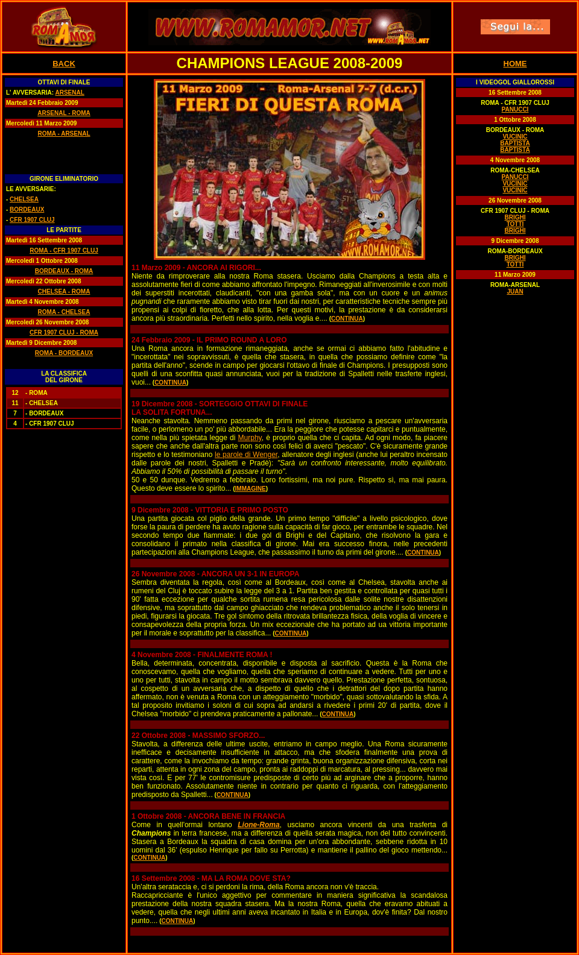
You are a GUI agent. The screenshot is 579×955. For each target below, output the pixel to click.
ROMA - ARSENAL (63, 133)
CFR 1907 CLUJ (32, 219)
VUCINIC (514, 136)
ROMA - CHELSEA (64, 312)
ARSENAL (69, 92)
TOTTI (515, 224)
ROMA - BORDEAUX (64, 353)
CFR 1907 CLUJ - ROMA (64, 332)
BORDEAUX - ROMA (64, 271)
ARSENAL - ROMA (63, 113)
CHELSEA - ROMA (64, 291)
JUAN (515, 291)
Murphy (250, 437)
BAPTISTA (515, 143)
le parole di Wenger (246, 454)
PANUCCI (515, 109)
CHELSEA (24, 199)
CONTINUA (347, 318)
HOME (515, 63)
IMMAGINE (250, 488)
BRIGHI (515, 217)
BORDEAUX (27, 209)
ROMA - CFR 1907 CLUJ (64, 250)
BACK (63, 63)
